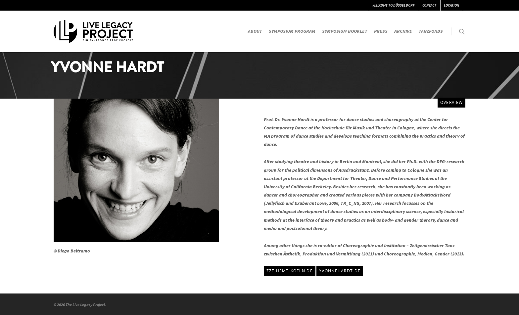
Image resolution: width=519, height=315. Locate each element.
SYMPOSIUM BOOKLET (344, 31)
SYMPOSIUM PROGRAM (292, 31)
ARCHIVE (403, 31)
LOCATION (451, 5)
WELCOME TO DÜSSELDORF (393, 5)
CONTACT (429, 5)
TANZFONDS (431, 31)
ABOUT (255, 31)
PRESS (381, 31)
